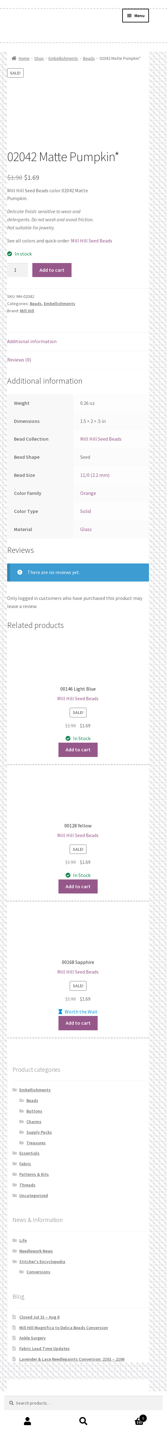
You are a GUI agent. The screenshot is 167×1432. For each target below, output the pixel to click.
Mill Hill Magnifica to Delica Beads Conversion (63, 1327)
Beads (89, 58)
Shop (39, 58)
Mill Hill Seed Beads (91, 240)
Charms (33, 1121)
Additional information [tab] (32, 341)
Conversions (38, 1272)
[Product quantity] (17, 270)
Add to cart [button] (78, 749)
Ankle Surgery (32, 1338)
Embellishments (63, 58)
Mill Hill (27, 311)
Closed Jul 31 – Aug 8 (39, 1317)
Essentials (29, 1153)
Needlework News (36, 1251)
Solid (85, 511)
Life (23, 1240)
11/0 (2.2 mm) (94, 475)
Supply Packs (39, 1132)
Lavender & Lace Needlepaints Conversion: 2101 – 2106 (71, 1359)
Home (24, 58)
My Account (28, 1421)
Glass (86, 529)
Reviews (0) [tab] (19, 360)
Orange (88, 493)
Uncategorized (33, 1195)
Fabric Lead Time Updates (44, 1348)
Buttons (34, 1111)
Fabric (25, 1163)
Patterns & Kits (34, 1174)
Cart (129, 1416)
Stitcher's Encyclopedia (42, 1261)
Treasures (36, 1143)
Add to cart (51, 270)
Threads (27, 1185)
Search (83, 1421)
